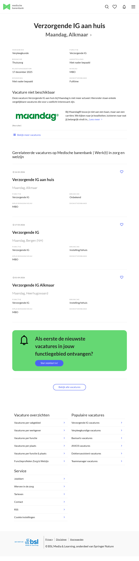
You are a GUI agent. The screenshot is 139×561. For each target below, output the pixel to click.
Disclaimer (61, 539)
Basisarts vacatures (81, 437)
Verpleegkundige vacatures (86, 430)
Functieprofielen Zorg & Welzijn (31, 461)
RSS (16, 509)
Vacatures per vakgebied (27, 422)
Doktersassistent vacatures (86, 453)
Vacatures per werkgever (27, 430)
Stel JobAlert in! (49, 362)
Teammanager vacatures (84, 461)
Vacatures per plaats (25, 445)
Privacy (49, 539)
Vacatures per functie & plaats (30, 453)
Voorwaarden (76, 539)
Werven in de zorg (24, 486)
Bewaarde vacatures (115, 7)
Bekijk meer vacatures (26, 134)
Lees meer (94, 119)
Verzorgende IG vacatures (85, 422)
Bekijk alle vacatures (69, 386)
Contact (18, 501)
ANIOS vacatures (80, 445)
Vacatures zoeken (107, 7)
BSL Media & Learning (61, 546)
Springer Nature (104, 546)
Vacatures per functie (25, 437)
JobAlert (124, 7)
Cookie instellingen (24, 517)
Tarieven (18, 494)
